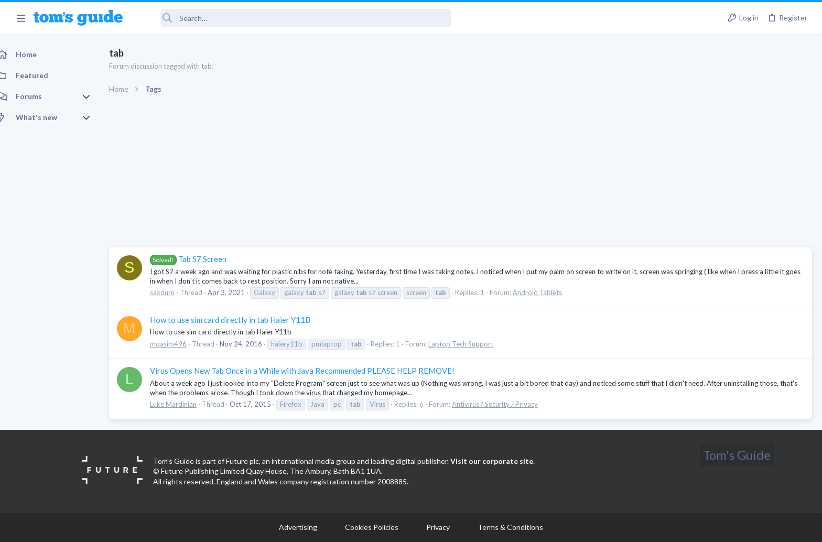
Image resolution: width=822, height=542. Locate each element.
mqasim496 (179, 344)
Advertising (298, 527)
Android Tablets (549, 292)
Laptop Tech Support (472, 344)
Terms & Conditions (510, 527)
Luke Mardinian (184, 404)
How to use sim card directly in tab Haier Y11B (241, 319)
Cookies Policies (371, 527)
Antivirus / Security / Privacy (506, 404)
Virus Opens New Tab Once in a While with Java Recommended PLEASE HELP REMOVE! (313, 370)
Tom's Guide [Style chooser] (737, 454)
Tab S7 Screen (199, 259)
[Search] (294, 18)
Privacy (438, 527)
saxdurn (173, 292)
